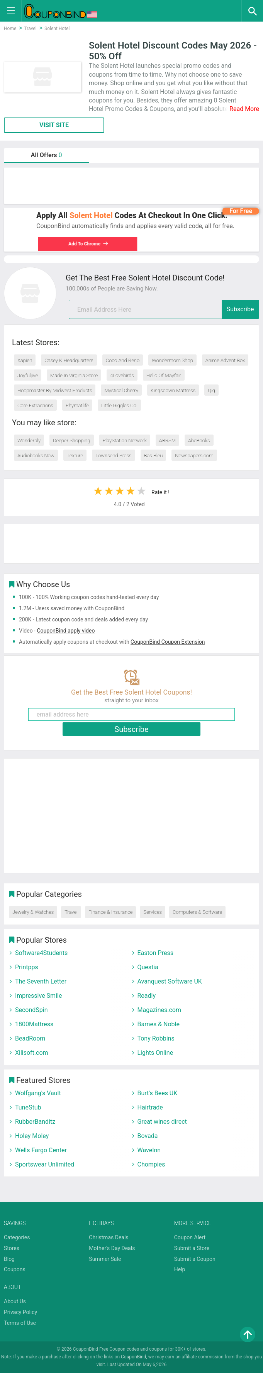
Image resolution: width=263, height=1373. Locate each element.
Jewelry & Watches (33, 912)
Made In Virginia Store (74, 375)
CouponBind (133, 1357)
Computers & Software (197, 912)
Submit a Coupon (194, 1259)
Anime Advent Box (225, 360)
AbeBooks (199, 440)
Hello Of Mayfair (163, 375)
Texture (75, 455)
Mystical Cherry (121, 390)
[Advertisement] (131, 185)
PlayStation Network (125, 440)
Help (179, 1269)
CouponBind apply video (66, 631)
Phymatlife (77, 405)
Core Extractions (35, 405)
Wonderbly (29, 440)
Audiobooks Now (35, 455)
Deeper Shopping (71, 440)
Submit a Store (192, 1248)
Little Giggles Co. (119, 405)
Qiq (211, 390)
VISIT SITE (54, 125)
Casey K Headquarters (68, 360)
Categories (17, 1237)
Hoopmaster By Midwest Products (54, 390)
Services (152, 912)
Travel (71, 912)
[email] (164, 309)
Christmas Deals (108, 1237)
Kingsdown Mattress (173, 390)
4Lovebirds (122, 375)
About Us (15, 1301)
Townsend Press (113, 455)
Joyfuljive (27, 375)
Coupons (14, 1269)
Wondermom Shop (172, 360)
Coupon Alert (190, 1237)
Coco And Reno (122, 360)
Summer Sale (105, 1259)
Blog (9, 1259)
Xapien (24, 360)
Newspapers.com (194, 455)
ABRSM (167, 440)
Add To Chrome (90, 244)
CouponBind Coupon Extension (168, 642)
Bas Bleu (153, 455)
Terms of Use (20, 1323)
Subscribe (240, 309)
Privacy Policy (20, 1312)
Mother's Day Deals (112, 1248)
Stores (11, 1248)
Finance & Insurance (110, 912)
